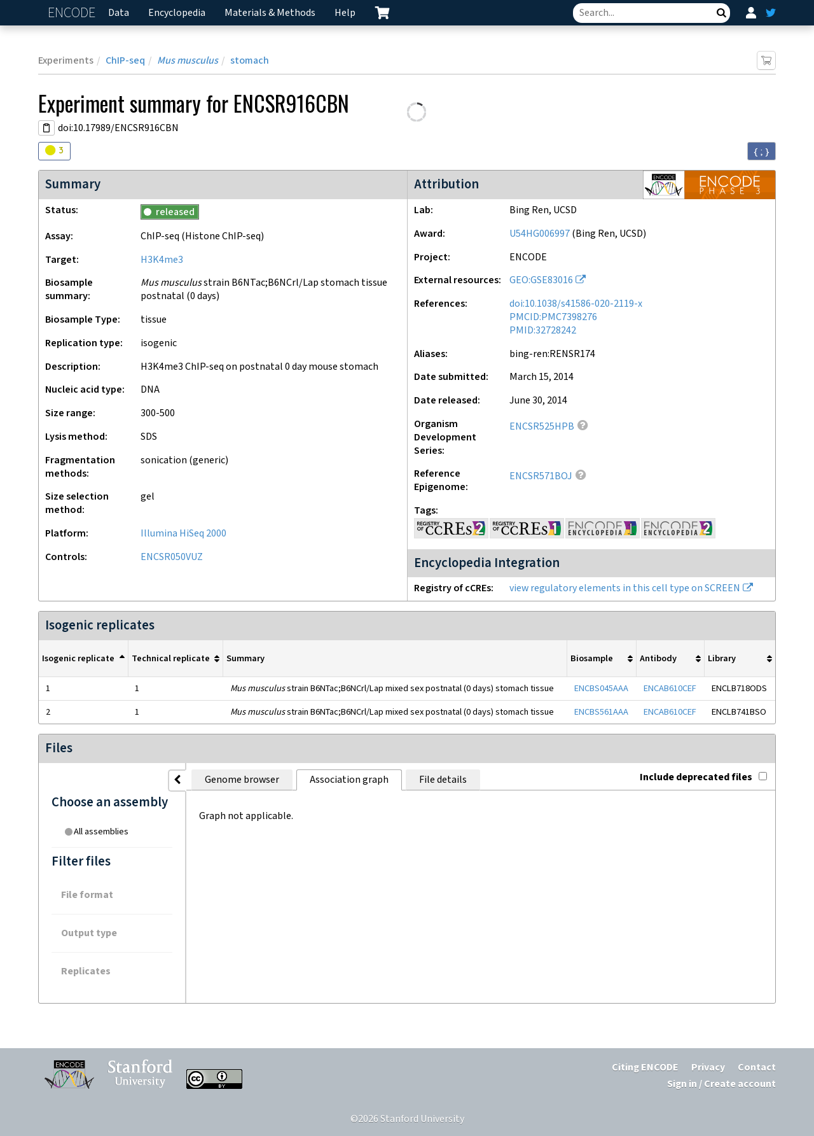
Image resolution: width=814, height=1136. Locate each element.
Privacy (708, 1067)
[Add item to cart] (766, 60)
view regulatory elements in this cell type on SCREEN (624, 588)
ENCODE (73, 13)
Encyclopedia (176, 13)
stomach (249, 60)
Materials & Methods (269, 13)
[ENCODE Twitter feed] (771, 13)
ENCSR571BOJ (540, 476)
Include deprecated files (703, 777)
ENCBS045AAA (601, 688)
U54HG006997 (539, 234)
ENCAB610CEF (670, 688)
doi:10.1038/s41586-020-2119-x (575, 304)
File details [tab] (443, 780)
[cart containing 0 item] (382, 12)
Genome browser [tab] (242, 780)
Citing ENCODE (645, 1067)
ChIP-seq (125, 60)
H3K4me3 (162, 260)
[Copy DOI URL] (46, 128)
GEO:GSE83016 (541, 280)
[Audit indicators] (54, 151)
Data (118, 13)
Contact (757, 1067)
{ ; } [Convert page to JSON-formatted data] (761, 151)
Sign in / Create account (721, 1084)
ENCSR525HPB (541, 426)
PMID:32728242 (542, 330)
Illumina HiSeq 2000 (183, 533)
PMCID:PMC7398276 (553, 317)
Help (345, 13)
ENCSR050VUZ (172, 557)
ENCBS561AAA (601, 712)
